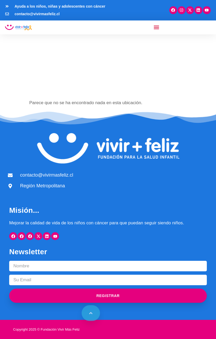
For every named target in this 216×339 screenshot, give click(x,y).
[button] (156, 27)
